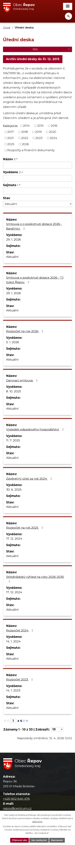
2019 (38, 132)
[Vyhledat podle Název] (37, 165)
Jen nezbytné (39, 840)
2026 (25, 144)
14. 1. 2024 (13, 641)
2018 (24, 132)
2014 (26, 125)
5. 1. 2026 (12, 342)
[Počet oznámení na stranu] (57, 729)
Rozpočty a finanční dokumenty (31, 150)
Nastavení (57, 840)
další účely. (37, 821)
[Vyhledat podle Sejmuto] (37, 191)
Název (9, 159)
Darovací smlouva (22, 380)
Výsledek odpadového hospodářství (35, 429)
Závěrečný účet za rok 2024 (29, 478)
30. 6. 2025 (14, 489)
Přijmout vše (19, 840)
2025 (10, 144)
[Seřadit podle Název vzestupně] (17, 158)
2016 (54, 125)
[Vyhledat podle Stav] (37, 204)
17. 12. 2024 (14, 538)
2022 (24, 138)
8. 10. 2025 (13, 391)
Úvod (6, 27)
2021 (10, 138)
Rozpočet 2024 (20, 630)
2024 (53, 138)
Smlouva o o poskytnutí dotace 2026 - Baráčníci (34, 226)
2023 (38, 138)
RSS (51, 49)
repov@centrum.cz (17, 808)
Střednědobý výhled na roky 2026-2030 (35, 579)
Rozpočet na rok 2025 (25, 527)
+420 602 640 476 (16, 799)
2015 (40, 125)
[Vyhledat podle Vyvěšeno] (37, 178)
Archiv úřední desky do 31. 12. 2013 (32, 59)
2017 (10, 132)
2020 (52, 132)
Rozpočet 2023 (20, 679)
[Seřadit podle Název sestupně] (17, 159)
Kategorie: (10, 125)
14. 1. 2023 (13, 690)
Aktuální (12, 257)
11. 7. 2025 (13, 440)
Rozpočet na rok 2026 (25, 331)
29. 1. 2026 (13, 239)
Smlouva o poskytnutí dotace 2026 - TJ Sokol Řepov (35, 280)
